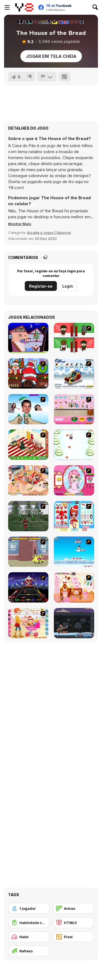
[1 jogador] (29, 908)
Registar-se (40, 286)
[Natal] (29, 936)
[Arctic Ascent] (74, 551)
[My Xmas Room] (28, 445)
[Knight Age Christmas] (28, 551)
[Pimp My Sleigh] (74, 373)
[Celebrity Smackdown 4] (28, 409)
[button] (19, 224)
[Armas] (73, 908)
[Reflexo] (29, 951)
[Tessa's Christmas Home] (28, 480)
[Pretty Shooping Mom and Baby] (28, 623)
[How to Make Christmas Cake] (74, 409)
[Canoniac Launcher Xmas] (74, 623)
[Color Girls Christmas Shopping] (74, 516)
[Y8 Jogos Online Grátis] (24, 7)
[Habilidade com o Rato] (29, 922)
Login (67, 286)
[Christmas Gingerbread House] (74, 587)
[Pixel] (73, 936)
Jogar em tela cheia (51, 56)
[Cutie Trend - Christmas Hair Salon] (74, 480)
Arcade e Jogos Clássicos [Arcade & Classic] (49, 232)
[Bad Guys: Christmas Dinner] (74, 338)
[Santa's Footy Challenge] (28, 516)
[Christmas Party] (28, 373)
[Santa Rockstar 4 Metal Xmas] (28, 587)
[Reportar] (47, 77)
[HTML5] (73, 922)
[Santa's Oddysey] (28, 338)
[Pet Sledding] (74, 445)
